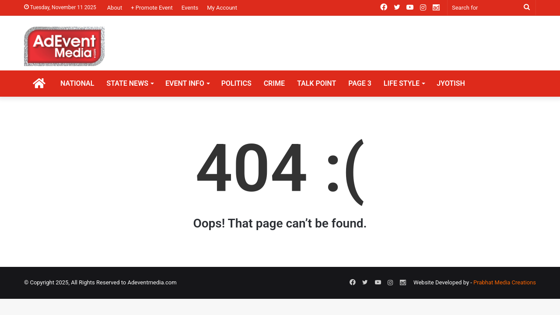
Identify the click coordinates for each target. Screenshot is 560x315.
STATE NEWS (127, 83)
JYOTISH (451, 83)
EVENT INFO (184, 83)
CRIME (274, 83)
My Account (222, 7)
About (114, 7)
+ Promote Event (151, 7)
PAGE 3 (359, 83)
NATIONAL (77, 83)
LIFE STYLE (402, 83)
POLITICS (236, 83)
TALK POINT (316, 83)
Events (190, 7)
